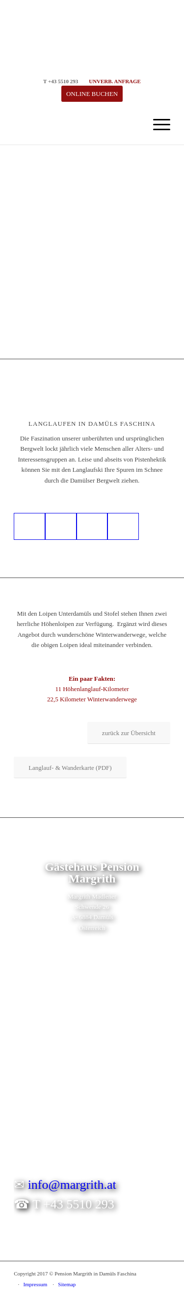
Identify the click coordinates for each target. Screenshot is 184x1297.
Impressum (35, 1284)
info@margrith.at (72, 1185)
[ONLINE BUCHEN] (92, 94)
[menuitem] (156, 124)
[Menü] (156, 124)
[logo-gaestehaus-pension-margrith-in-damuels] (76, 124)
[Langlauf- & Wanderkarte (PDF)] (70, 768)
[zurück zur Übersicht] (128, 733)
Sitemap (67, 1284)
